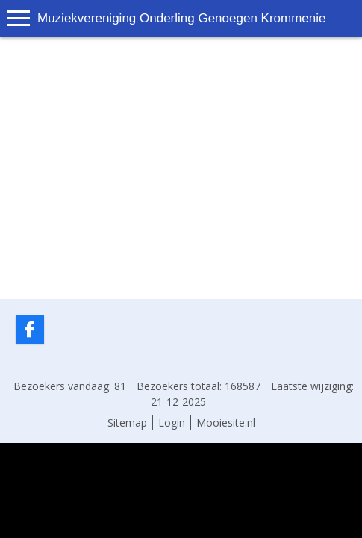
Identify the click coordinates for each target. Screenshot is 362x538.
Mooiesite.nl (225, 422)
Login (171, 422)
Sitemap (127, 422)
